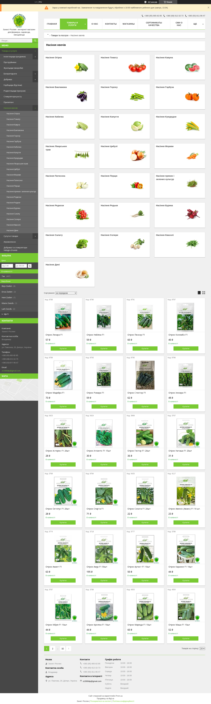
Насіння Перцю (13, 186)
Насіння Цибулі (13, 169)
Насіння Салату (13, 214)
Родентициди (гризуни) (14, 90)
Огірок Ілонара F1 (177, 392)
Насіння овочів (11, 108)
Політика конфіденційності (123, 701)
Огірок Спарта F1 (95, 508)
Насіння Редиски (14, 197)
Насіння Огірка (13, 113)
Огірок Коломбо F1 (178, 334)
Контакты (111, 24)
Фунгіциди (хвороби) (13, 68)
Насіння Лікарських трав (17, 163)
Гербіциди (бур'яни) (13, 85)
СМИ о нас (179, 24)
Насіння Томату (13, 119)
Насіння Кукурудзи (15, 158)
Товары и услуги (9, 51)
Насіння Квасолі (14, 225)
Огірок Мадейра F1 (55, 392)
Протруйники (10, 62)
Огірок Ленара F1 (54, 334)
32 (63, 648)
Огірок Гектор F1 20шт (138, 450)
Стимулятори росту (13, 96)
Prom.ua (119, 696)
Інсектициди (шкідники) (14, 56)
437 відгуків (152, 2)
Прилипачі (8, 102)
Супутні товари (11, 236)
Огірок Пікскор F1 (136, 334)
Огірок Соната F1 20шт (138, 508)
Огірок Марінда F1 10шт (139, 624)
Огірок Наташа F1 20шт (180, 450)
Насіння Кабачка (14, 147)
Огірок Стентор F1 (136, 392)
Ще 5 (6, 314)
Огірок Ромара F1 (95, 392)
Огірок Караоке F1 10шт (181, 566)
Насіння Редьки (13, 202)
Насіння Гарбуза (14, 141)
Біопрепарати (10, 73)
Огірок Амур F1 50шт (97, 566)
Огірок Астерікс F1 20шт (58, 450)
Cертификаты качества (154, 24)
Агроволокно (10, 241)
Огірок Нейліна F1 (95, 334)
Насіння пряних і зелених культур (21, 191)
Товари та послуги (59, 35)
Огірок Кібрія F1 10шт (56, 624)
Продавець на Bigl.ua (105, 699)
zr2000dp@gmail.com (11, 370)
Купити (63, 348)
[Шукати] (35, 40)
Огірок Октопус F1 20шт (58, 508)
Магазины (129, 24)
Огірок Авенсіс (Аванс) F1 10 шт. (184, 508)
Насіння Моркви (14, 175)
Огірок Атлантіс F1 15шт (99, 450)
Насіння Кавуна (13, 124)
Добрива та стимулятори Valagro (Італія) (15, 248)
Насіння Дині (12, 230)
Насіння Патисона (14, 180)
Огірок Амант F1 (54, 566)
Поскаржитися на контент (100, 701)
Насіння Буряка (13, 208)
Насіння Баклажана (15, 130)
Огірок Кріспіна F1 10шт (98, 624)
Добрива (8, 79)
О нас (94, 24)
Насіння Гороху (13, 136)
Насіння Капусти (14, 152)
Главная (52, 24)
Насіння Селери (14, 219)
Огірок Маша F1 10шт (179, 624)
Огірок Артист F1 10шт (138, 566)
